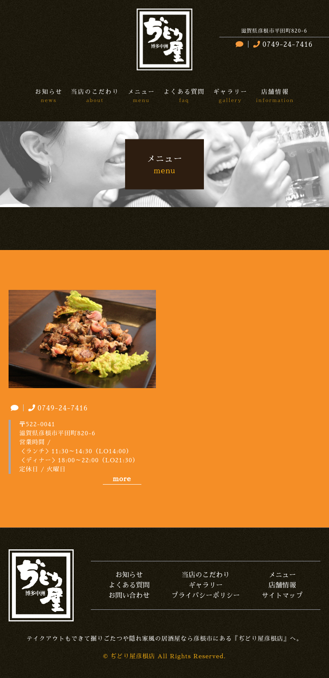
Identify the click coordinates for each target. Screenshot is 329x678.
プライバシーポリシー (205, 595)
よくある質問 (129, 585)
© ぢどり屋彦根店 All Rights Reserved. (164, 656)
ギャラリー (205, 585)
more (122, 479)
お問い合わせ (129, 595)
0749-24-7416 (282, 44)
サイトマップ (282, 595)
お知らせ (129, 575)
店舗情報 (282, 585)
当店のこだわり (206, 575)
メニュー (282, 575)
